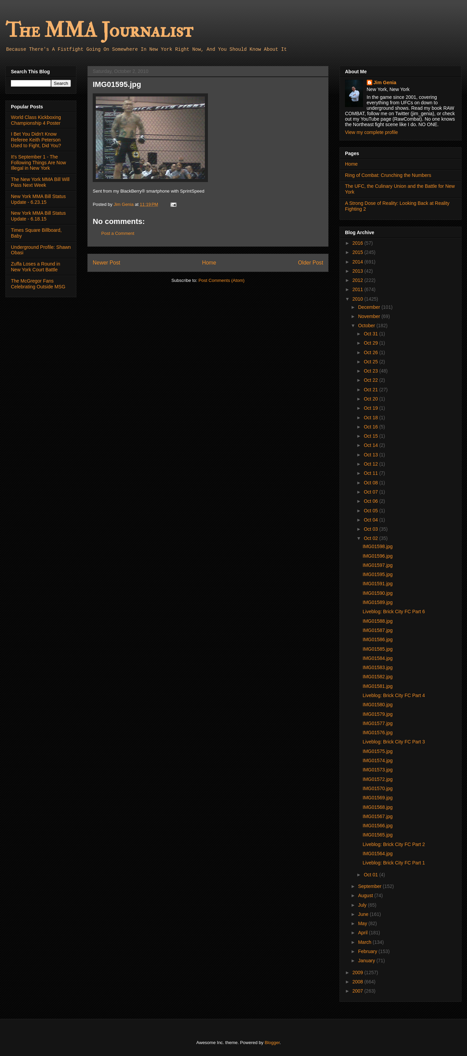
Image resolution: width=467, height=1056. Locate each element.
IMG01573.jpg (378, 769)
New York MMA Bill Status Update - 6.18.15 (38, 216)
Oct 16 (371, 426)
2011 (358, 289)
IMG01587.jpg (378, 630)
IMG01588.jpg (378, 621)
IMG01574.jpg (378, 760)
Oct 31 (371, 333)
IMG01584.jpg (378, 658)
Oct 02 (371, 538)
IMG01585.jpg (378, 649)
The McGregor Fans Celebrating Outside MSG (38, 283)
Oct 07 (371, 492)
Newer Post (106, 263)
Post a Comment (117, 233)
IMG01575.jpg (378, 751)
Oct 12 (371, 464)
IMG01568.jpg (378, 807)
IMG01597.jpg (378, 565)
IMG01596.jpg (378, 556)
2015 (358, 252)
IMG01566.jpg (378, 825)
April (363, 932)
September (370, 886)
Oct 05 (371, 510)
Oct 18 (371, 417)
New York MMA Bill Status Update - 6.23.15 (38, 199)
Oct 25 (371, 361)
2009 (358, 972)
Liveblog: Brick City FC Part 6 (394, 611)
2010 (358, 299)
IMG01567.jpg (378, 816)
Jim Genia (385, 82)
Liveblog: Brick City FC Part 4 (394, 695)
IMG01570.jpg (378, 788)
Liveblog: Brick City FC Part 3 (394, 741)
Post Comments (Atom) (221, 280)
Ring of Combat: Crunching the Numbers (388, 175)
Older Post (310, 263)
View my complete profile (371, 132)
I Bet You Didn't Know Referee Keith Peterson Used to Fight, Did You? (36, 139)
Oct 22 (371, 380)
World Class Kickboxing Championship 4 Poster (36, 120)
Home (209, 263)
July (363, 905)
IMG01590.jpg (378, 593)
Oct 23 (371, 371)
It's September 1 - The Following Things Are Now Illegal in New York (38, 162)
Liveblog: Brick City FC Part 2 (394, 844)
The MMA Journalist (99, 30)
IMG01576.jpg (378, 732)
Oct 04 (371, 520)
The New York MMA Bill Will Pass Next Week (40, 182)
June (364, 914)
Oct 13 (371, 454)
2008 (358, 981)
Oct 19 (371, 408)
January (367, 960)
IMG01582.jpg (378, 676)
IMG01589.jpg (378, 602)
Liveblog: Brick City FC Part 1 (394, 862)
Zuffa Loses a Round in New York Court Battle (35, 266)
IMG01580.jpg (378, 704)
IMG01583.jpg (378, 667)
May (363, 923)
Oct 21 (371, 389)
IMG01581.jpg (378, 686)
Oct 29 (371, 343)
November (369, 316)
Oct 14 (371, 445)
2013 (358, 271)
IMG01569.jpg (378, 797)
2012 (358, 280)
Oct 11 (371, 473)
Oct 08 (371, 482)
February (368, 951)
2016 (358, 243)
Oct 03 (371, 529)
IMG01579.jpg (378, 714)
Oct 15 (371, 436)
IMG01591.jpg (378, 583)
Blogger (272, 1042)
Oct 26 (371, 352)
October (367, 325)
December (369, 307)
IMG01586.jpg (378, 639)
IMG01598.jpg (378, 546)
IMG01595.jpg (378, 574)
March (365, 942)
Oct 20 (371, 399)
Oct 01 (371, 874)
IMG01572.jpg (378, 779)
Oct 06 (371, 501)
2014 (358, 262)
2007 (358, 991)
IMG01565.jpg (378, 835)
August (366, 895)
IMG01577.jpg (378, 723)
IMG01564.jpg (378, 853)
